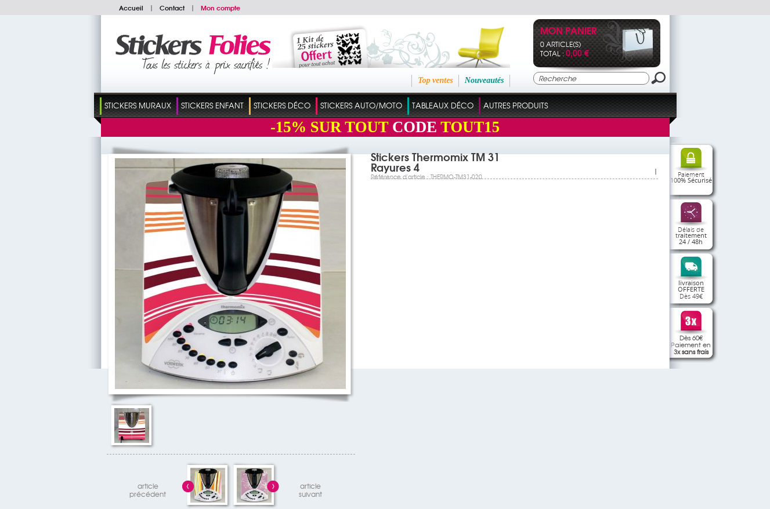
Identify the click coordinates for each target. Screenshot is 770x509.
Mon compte (220, 7)
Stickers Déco (282, 105)
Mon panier (568, 31)
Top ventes (435, 80)
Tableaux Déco (442, 105)
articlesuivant (310, 488)
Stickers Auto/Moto (361, 105)
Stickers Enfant (212, 105)
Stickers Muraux (137, 105)
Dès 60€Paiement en (691, 344)
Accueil (131, 7)
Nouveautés (484, 80)
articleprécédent (147, 488)
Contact (172, 7)
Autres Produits (515, 105)
